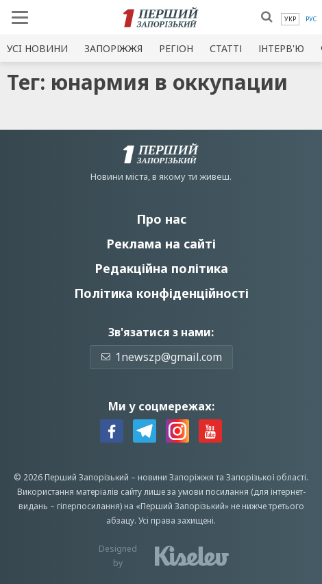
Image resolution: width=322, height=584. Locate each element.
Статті (226, 48)
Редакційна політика (161, 268)
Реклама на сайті (161, 243)
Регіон (176, 48)
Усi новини (37, 48)
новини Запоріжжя (176, 477)
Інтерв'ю (281, 48)
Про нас (161, 219)
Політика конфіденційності (161, 293)
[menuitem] (290, 19)
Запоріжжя (113, 48)
